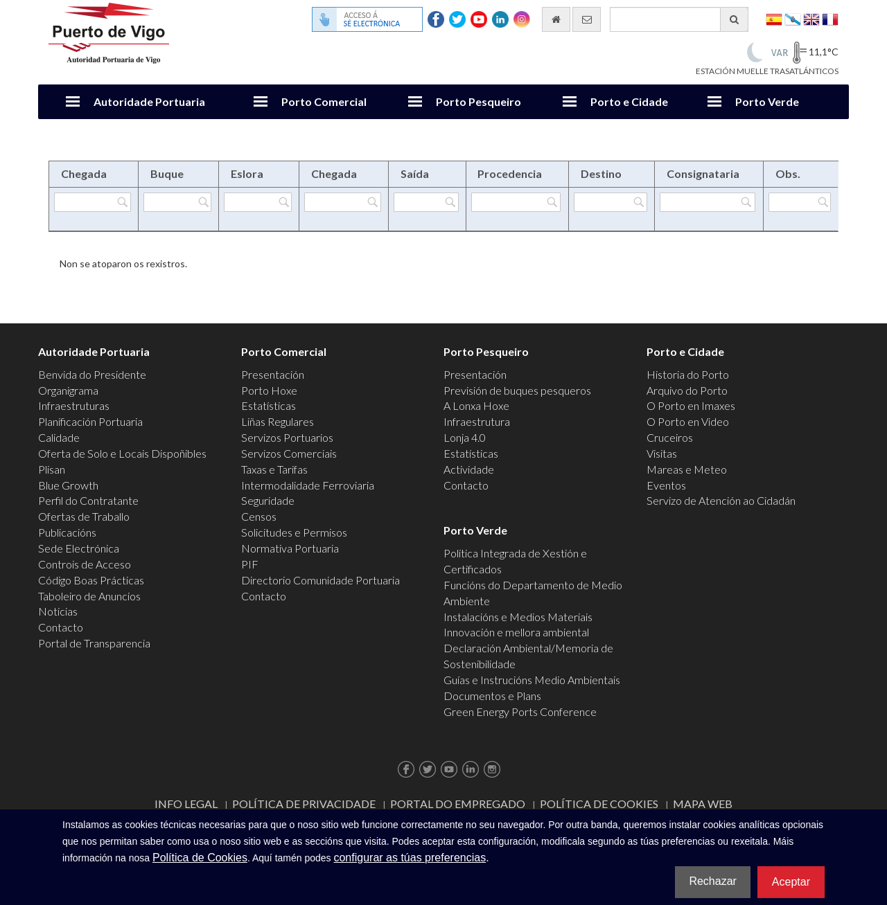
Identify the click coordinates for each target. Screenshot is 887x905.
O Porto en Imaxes (691, 405)
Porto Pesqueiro (478, 101)
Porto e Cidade (629, 101)
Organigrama (68, 390)
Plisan (51, 469)
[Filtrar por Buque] (177, 202)
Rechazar (712, 881)
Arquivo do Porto (687, 390)
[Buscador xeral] (679, 19)
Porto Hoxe (269, 390)
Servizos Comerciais (289, 453)
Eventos (666, 485)
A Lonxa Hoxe (476, 405)
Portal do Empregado (457, 803)
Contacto (60, 627)
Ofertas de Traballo (84, 516)
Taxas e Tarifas (274, 469)
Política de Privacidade (304, 803)
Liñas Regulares (277, 421)
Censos (258, 516)
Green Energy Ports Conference (520, 711)
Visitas (662, 453)
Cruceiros (670, 437)
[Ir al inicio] (556, 19)
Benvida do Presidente (92, 374)
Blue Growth (68, 485)
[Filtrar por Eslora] (258, 202)
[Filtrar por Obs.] (800, 202)
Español (774, 18)
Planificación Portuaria (90, 421)
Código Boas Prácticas (91, 579)
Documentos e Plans (492, 695)
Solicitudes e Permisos (294, 532)
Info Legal (186, 803)
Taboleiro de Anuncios (89, 595)
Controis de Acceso (84, 564)
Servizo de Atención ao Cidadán (721, 500)
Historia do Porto (688, 374)
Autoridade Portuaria (149, 101)
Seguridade (268, 500)
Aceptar (791, 882)
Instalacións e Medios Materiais (518, 616)
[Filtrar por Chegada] (92, 202)
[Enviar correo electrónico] (586, 19)
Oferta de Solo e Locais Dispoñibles (122, 453)
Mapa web (702, 803)
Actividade (469, 469)
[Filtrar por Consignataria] (707, 202)
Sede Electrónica (78, 548)
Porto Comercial (324, 101)
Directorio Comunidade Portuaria (320, 579)
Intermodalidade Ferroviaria (307, 485)
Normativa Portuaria (290, 548)
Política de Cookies (599, 803)
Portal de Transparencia (94, 642)
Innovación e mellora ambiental (516, 631)
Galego (792, 18)
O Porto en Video (688, 421)
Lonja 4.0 (465, 437)
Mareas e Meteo (687, 469)
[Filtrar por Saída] (426, 202)
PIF (249, 564)
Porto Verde (767, 101)
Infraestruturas (73, 405)
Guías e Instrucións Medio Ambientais (532, 679)
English (811, 18)
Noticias (58, 611)
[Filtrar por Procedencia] (516, 202)
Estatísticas (268, 405)
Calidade (59, 437)
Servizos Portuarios (287, 437)
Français (830, 18)
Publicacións (67, 532)
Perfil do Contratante (88, 500)
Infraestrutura (477, 421)
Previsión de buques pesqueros (517, 390)
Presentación (272, 374)
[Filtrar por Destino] (610, 202)
